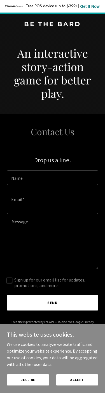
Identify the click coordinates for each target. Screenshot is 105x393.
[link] (52, 24)
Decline (27, 380)
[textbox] (52, 178)
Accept (77, 380)
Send (52, 302)
